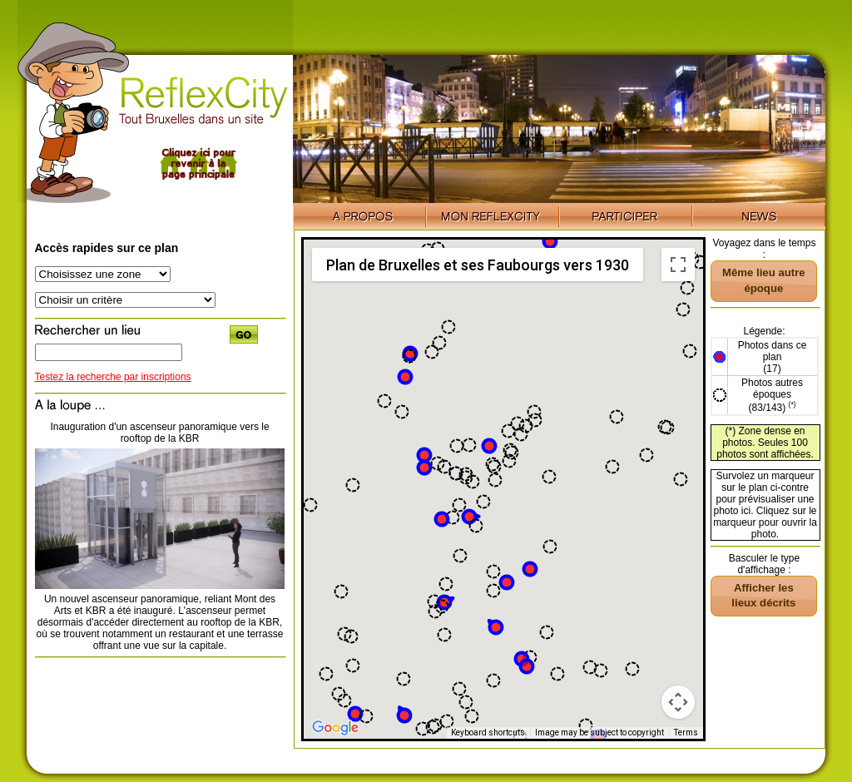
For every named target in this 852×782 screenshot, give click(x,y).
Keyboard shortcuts (488, 732)
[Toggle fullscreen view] (678, 264)
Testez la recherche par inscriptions (113, 377)
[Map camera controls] (678, 702)
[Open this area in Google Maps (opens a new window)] (335, 728)
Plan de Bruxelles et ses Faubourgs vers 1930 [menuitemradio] (477, 265)
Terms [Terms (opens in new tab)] (686, 732)
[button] (355, 714)
